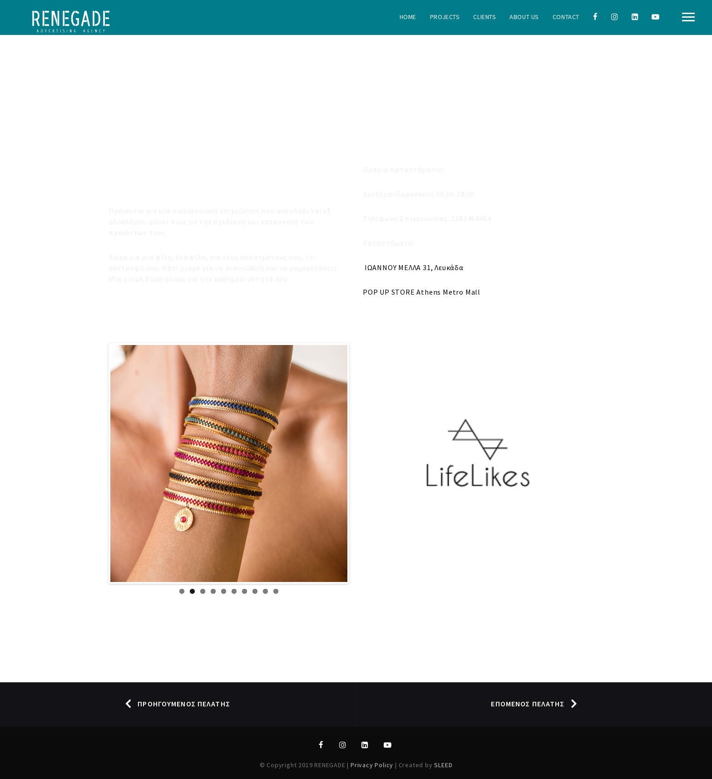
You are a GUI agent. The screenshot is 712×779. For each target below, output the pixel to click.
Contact (566, 17)
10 (275, 591)
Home (408, 17)
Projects (445, 17)
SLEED (443, 765)
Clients (484, 17)
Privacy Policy (373, 765)
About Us (524, 17)
